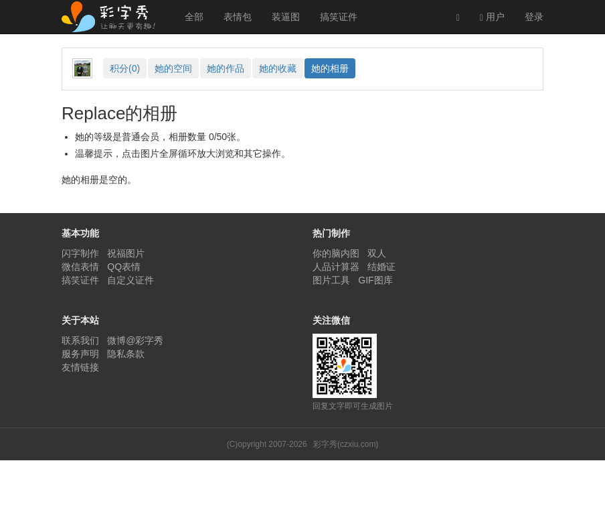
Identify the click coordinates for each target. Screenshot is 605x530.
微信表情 (80, 266)
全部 (194, 16)
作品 (225, 68)
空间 (173, 68)
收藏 (277, 68)
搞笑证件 (338, 16)
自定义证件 (130, 280)
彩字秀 (113, 17)
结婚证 (381, 266)
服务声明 (80, 353)
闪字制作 (80, 253)
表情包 (238, 16)
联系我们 (80, 340)
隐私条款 (126, 353)
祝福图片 (126, 253)
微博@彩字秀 (135, 340)
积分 (125, 68)
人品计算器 (336, 266)
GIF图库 (375, 280)
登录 (534, 16)
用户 (492, 17)
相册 (330, 68)
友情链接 (80, 367)
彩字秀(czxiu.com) (345, 444)
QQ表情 (124, 266)
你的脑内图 (336, 253)
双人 (376, 253)
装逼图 (286, 16)
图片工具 (331, 280)
